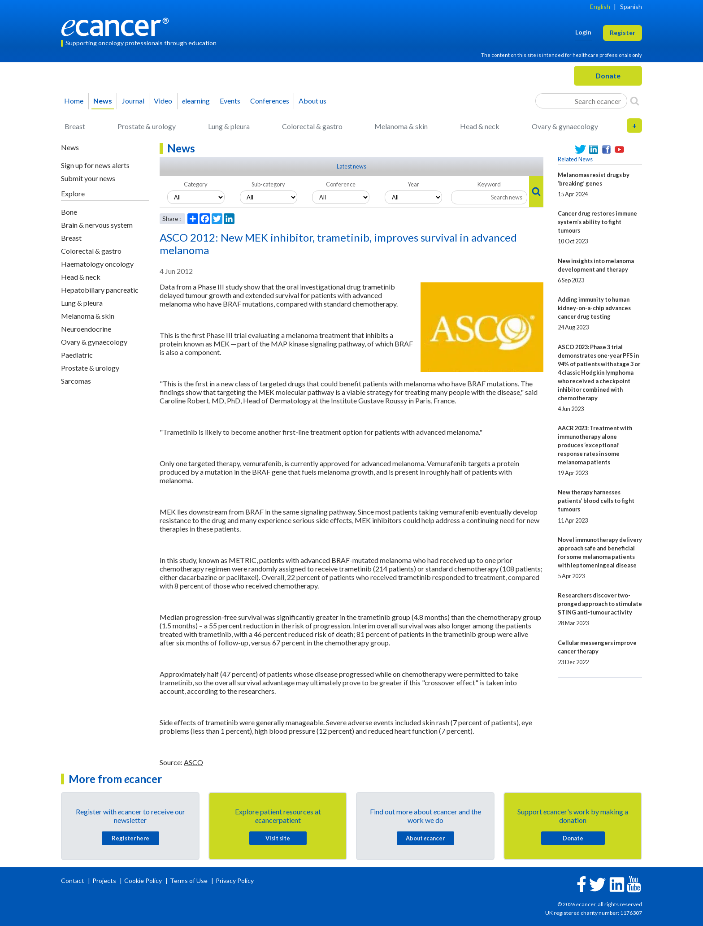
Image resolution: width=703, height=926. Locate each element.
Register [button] (622, 32)
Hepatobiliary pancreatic (100, 290)
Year (413, 184)
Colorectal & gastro (312, 126)
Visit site (277, 838)
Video (163, 100)
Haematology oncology (97, 264)
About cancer (425, 838)
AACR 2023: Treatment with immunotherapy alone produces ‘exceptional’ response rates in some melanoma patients (595, 445)
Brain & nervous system (97, 225)
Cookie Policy (143, 880)
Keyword (489, 184)
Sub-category (268, 184)
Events (230, 100)
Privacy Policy (235, 880)
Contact (73, 880)
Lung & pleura (229, 126)
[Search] (634, 100)
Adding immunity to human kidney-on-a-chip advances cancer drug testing (594, 308)
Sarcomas (76, 380)
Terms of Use (189, 880)
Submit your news (88, 178)
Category (196, 184)
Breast (75, 126)
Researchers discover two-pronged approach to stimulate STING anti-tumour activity (600, 604)
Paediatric (77, 354)
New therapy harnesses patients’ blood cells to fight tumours (596, 501)
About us (312, 100)
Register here (130, 838)
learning (196, 100)
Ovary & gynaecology (565, 126)
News (102, 100)
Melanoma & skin (401, 126)
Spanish (631, 6)
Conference (341, 184)
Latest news (351, 166)
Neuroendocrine (86, 329)
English (600, 6)
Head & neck (479, 126)
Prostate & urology (146, 126)
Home (73, 100)
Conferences (269, 100)
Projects (104, 880)
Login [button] (583, 32)
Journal (133, 100)
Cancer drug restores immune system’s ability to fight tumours (597, 222)
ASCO (193, 762)
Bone (69, 212)
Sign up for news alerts (95, 165)
